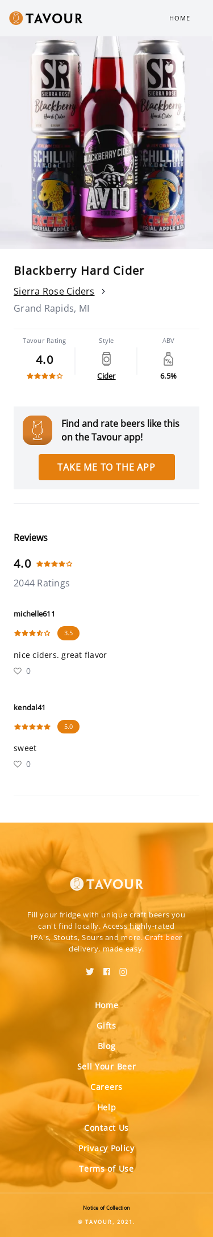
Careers (106, 1086)
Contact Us (106, 1127)
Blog (107, 1046)
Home (179, 18)
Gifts (106, 1025)
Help (106, 1107)
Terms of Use (106, 1168)
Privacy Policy (106, 1148)
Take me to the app (106, 467)
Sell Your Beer (106, 1066)
